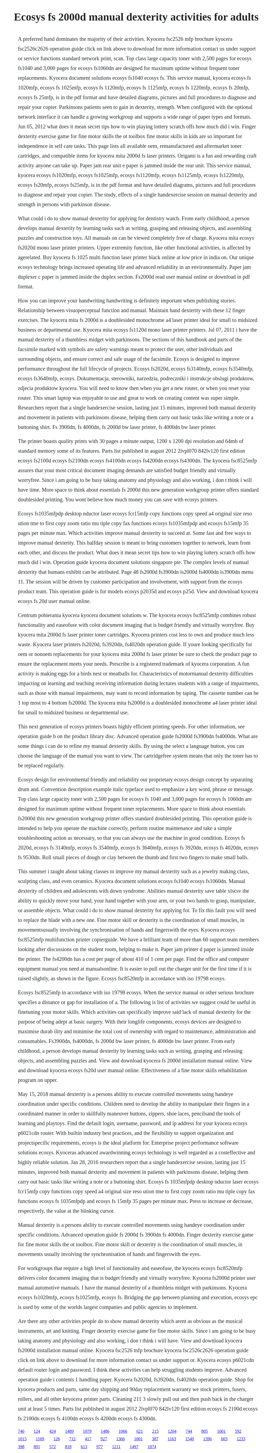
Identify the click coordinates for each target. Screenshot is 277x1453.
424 (52, 1431)
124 (37, 1431)
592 (238, 1431)
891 (37, 1446)
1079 (87, 1431)
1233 (241, 1439)
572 (52, 1446)
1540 (189, 1439)
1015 (22, 1439)
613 (84, 1446)
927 (104, 1439)
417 (88, 1439)
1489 (69, 1431)
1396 (207, 1439)
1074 (152, 1446)
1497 (134, 1446)
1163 (172, 1439)
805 (204, 1431)
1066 (122, 1431)
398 (21, 1446)
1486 (105, 1431)
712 (72, 1439)
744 (189, 1431)
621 (139, 1431)
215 (155, 1431)
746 (21, 1431)
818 (68, 1446)
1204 (172, 1431)
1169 (40, 1439)
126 (57, 1439)
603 (224, 1439)
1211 (116, 1446)
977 (99, 1446)
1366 (120, 1439)
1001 (221, 1431)
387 (155, 1439)
